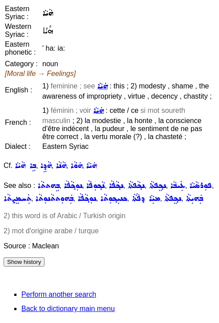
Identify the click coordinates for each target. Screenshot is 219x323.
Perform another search (58, 294)
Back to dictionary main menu (68, 308)
